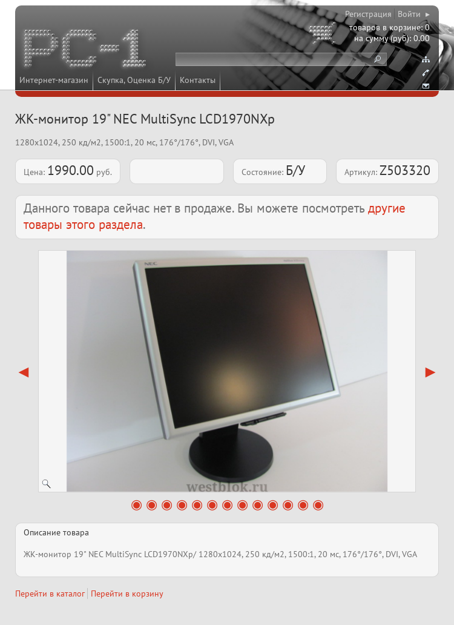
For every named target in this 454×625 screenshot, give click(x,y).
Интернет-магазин (53, 79)
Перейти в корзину (127, 593)
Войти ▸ (414, 13)
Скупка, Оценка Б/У (134, 79)
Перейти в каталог (50, 593)
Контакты (197, 79)
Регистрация (368, 13)
